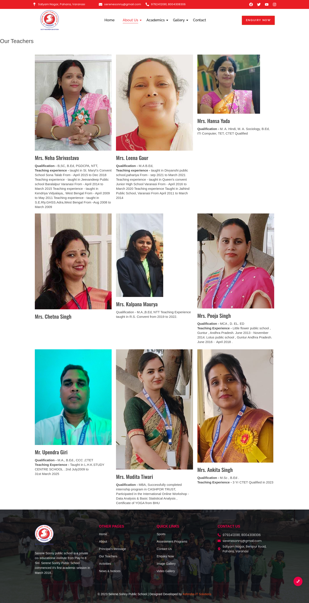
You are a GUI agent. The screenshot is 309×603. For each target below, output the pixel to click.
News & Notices (110, 571)
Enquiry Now (165, 556)
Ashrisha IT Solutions (197, 594)
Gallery (179, 20)
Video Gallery (166, 571)
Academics (156, 20)
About (103, 541)
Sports (161, 534)
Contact (199, 20)
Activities (105, 563)
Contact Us (164, 549)
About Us (131, 20)
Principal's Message (112, 549)
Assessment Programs (172, 541)
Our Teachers (108, 556)
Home (109, 20)
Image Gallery (166, 563)
